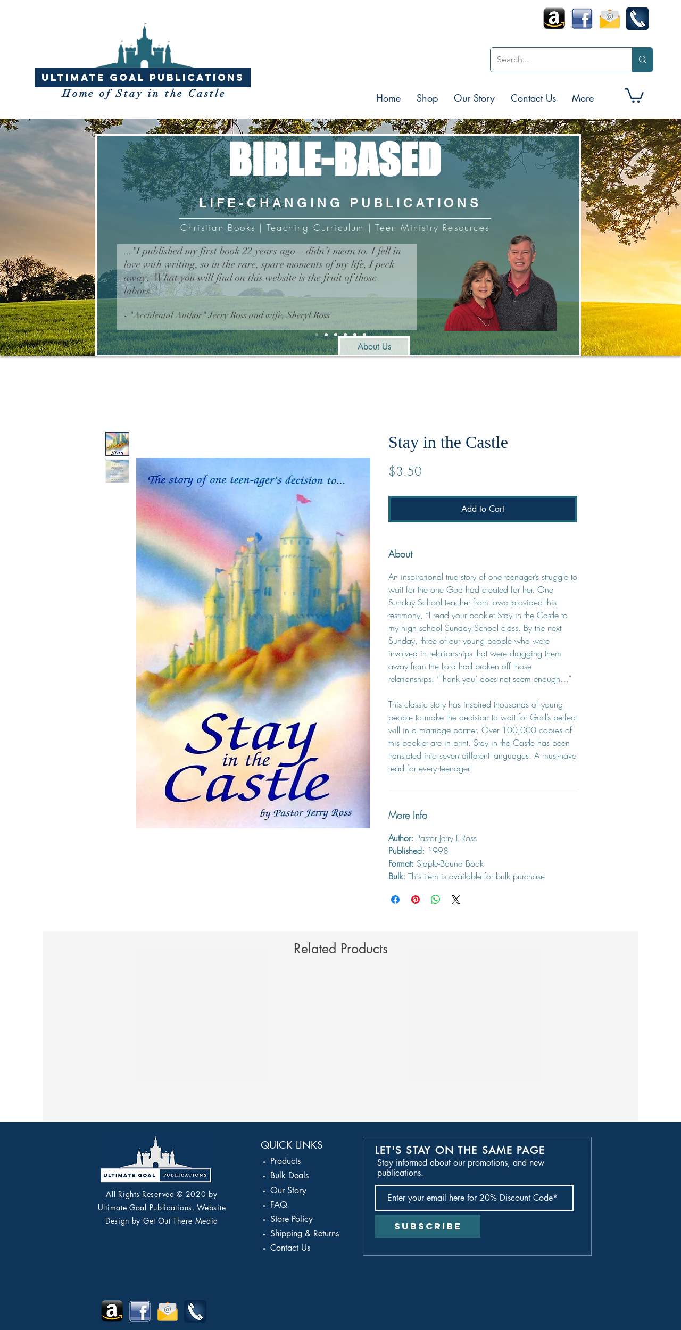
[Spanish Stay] (364, 334)
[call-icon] (637, 18)
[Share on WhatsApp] (435, 899)
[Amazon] (345, 334)
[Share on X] (456, 899)
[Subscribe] (427, 1226)
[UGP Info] (316, 334)
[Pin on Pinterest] (415, 899)
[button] (427, 98)
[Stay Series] (354, 334)
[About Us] (374, 347)
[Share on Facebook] (395, 899)
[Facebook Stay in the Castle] (582, 18)
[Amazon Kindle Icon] (554, 18)
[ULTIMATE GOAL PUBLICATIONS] (143, 77)
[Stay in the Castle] (326, 334)
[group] (340, 1045)
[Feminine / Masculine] (335, 334)
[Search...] (553, 60)
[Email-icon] (610, 18)
